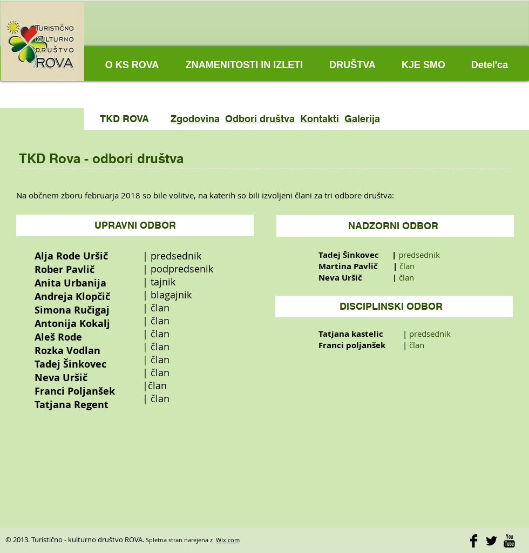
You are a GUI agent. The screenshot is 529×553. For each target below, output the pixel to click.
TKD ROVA (124, 118)
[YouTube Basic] (509, 541)
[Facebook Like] (448, 38)
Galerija (362, 118)
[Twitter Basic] (491, 541)
